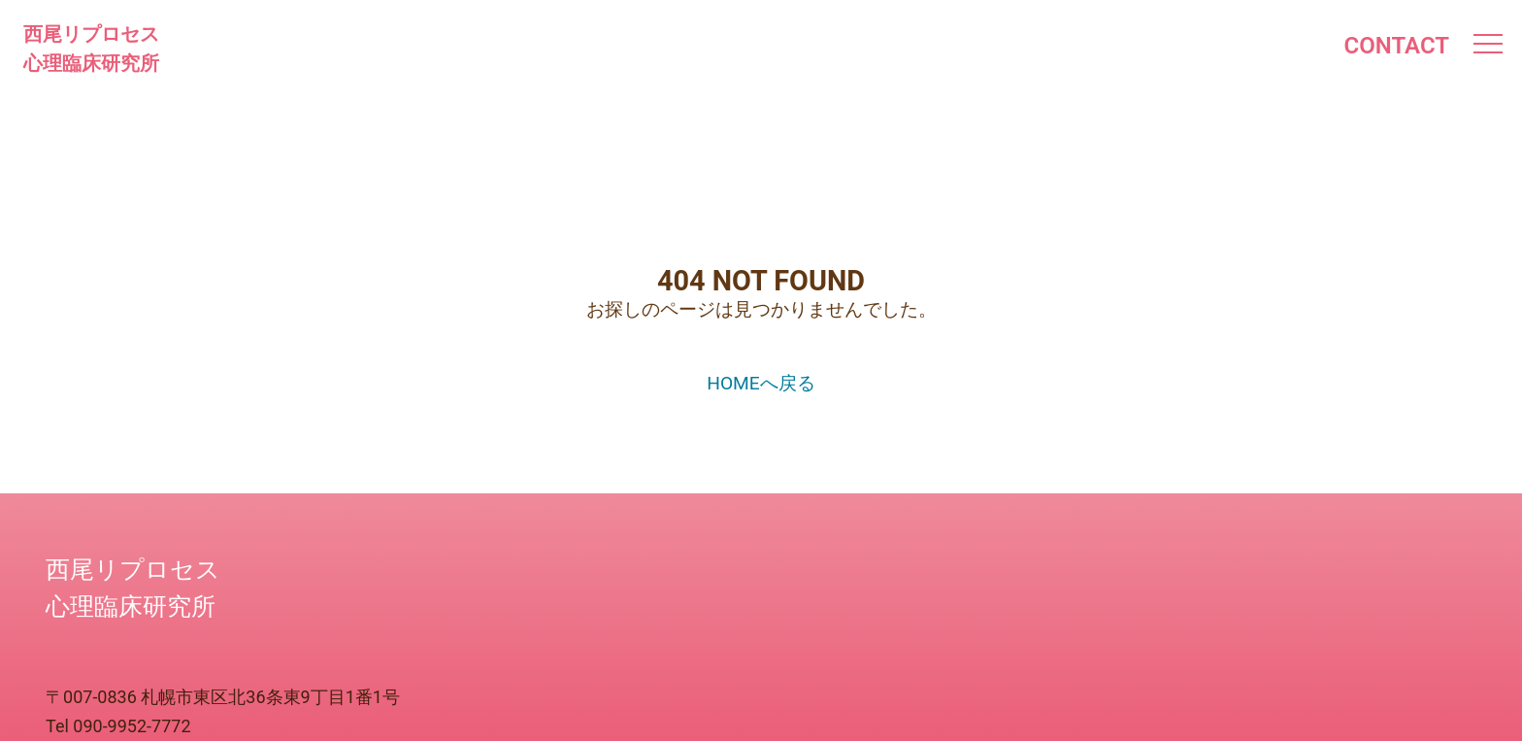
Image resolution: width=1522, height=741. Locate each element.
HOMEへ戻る (761, 383)
